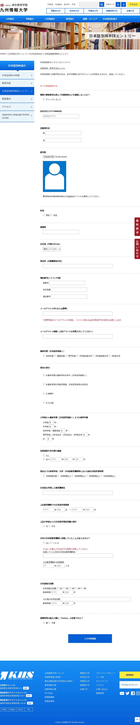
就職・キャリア (90, 19)
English (58, 4)
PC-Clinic (49, 693)
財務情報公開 (50, 689)
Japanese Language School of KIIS (17, 116)
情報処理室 (49, 701)
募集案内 (17, 99)
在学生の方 (74, 11)
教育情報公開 (50, 685)
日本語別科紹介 (110, 19)
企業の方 (130, 11)
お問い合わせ (137, 249)
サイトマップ (102, 681)
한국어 (67, 4)
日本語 (50, 4)
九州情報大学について (54, 673)
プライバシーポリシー (105, 673)
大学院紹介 (50, 19)
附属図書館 (49, 697)
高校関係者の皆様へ (53, 677)
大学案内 (10, 19)
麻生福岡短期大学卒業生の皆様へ (59, 681)
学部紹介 (30, 19)
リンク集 (100, 677)
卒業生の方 (93, 11)
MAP (26, 688)
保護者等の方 (112, 11)
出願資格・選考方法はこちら (52, 68)
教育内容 (17, 83)
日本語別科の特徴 (17, 75)
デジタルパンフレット (130, 685)
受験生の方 (56, 11)
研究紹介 (70, 19)
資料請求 (137, 226)
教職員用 (100, 693)
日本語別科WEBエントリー (17, 91)
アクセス (133, 4)
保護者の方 (85, 685)
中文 (74, 4)
